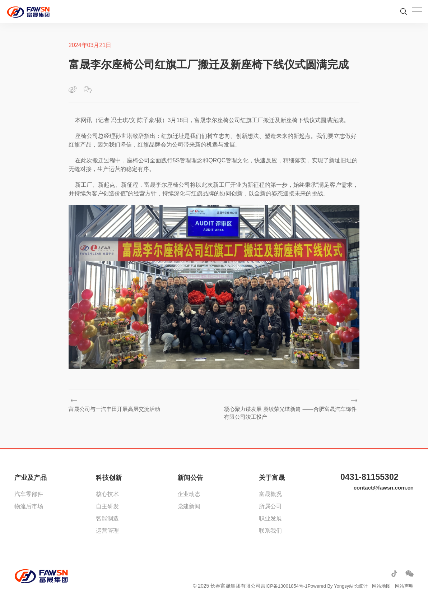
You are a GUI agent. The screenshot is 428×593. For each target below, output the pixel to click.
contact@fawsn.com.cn (382, 482)
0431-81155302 (373, 470)
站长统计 (355, 578)
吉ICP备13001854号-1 (275, 578)
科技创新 (109, 470)
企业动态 (188, 486)
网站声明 (404, 578)
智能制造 (107, 511)
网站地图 (379, 578)
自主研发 (107, 499)
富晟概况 (270, 486)
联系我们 (270, 523)
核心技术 (107, 486)
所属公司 (270, 499)
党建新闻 (188, 499)
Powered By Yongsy (322, 578)
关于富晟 (272, 470)
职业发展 (270, 511)
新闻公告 (190, 470)
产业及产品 (30, 470)
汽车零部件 (28, 486)
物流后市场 (28, 499)
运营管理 (107, 523)
